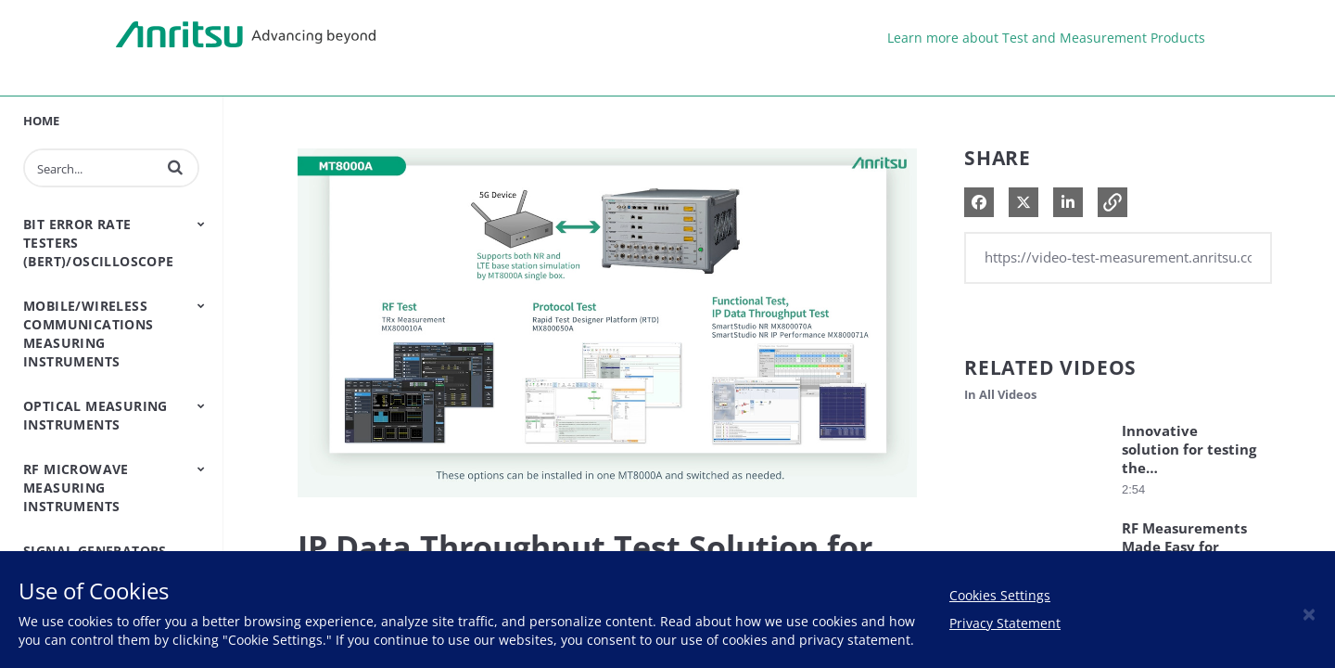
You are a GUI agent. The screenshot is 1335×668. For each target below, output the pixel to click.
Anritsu (245, 35)
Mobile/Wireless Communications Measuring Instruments (88, 333)
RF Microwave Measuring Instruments (76, 487)
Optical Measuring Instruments (95, 415)
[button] (175, 167)
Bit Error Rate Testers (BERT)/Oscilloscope (98, 242)
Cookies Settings (999, 595)
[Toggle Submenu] (201, 224)
